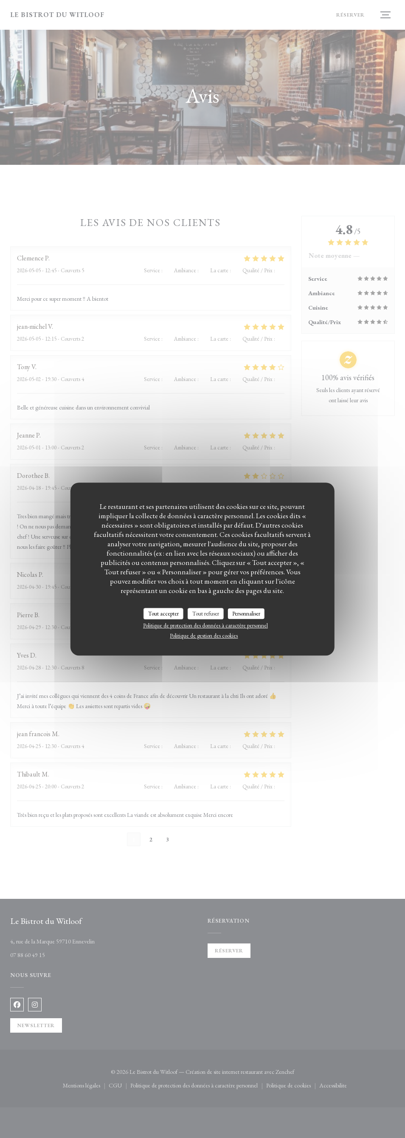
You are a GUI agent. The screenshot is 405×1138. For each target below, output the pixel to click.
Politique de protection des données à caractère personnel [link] (205, 625)
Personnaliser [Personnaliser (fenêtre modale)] (246, 613)
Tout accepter (163, 613)
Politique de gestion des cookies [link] (204, 635)
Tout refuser (205, 613)
